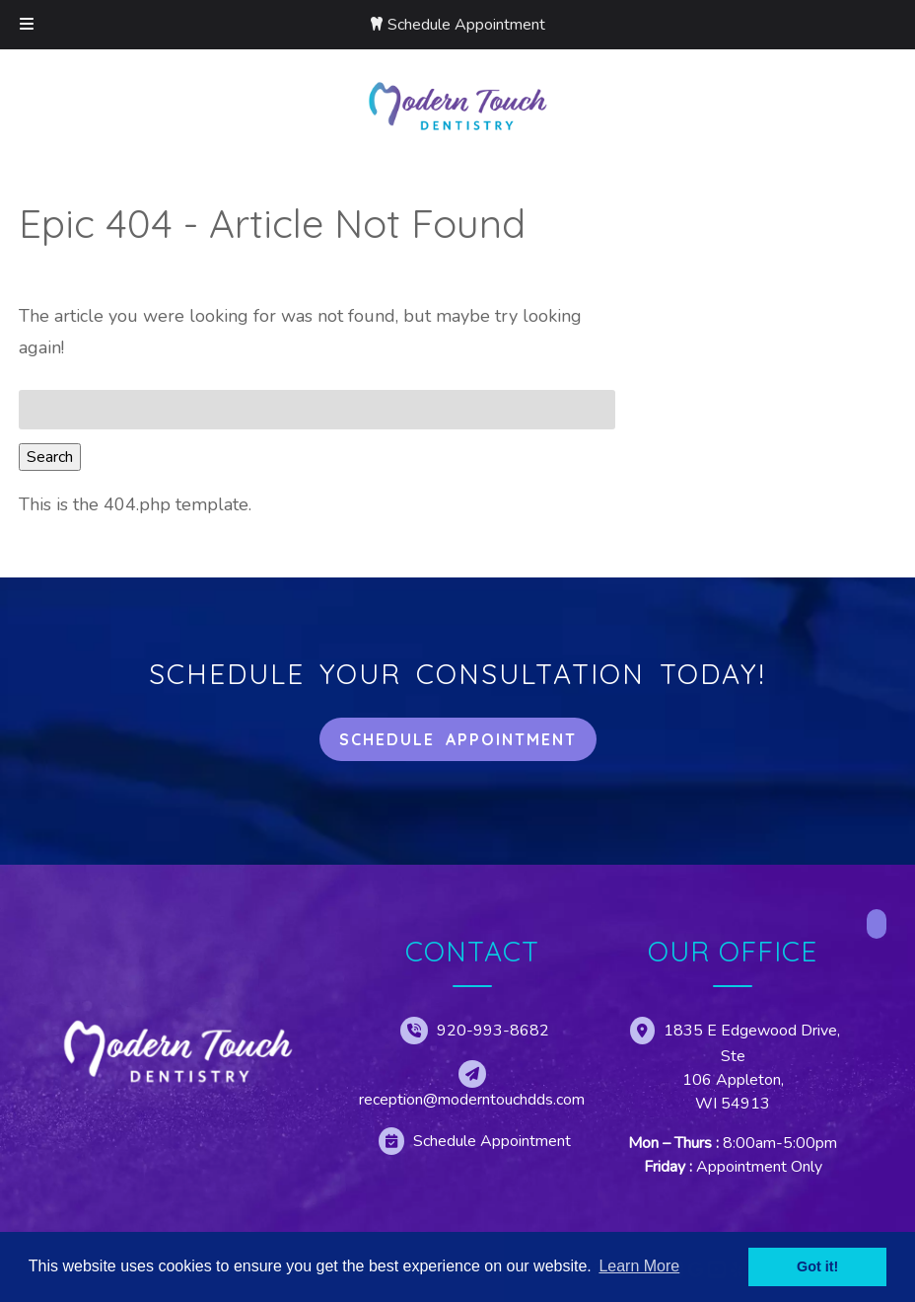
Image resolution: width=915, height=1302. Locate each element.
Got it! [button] (817, 1266)
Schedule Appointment (466, 25)
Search (50, 457)
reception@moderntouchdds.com (472, 1100)
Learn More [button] (638, 1266)
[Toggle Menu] (26, 24)
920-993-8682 (493, 1030)
